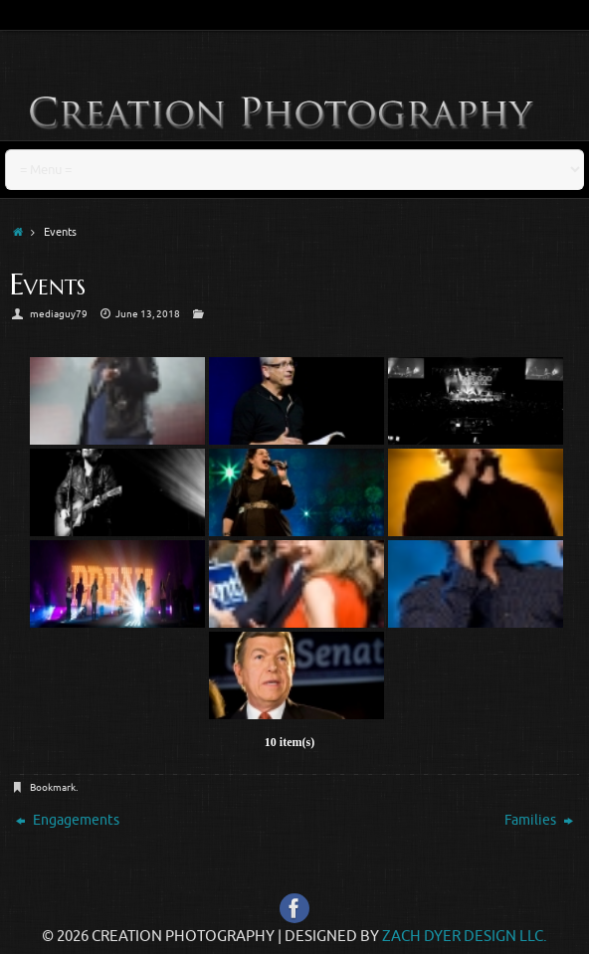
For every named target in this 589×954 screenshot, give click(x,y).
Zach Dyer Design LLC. (464, 936)
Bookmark (53, 787)
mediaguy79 (59, 313)
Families (538, 820)
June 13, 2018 (147, 313)
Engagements (67, 820)
